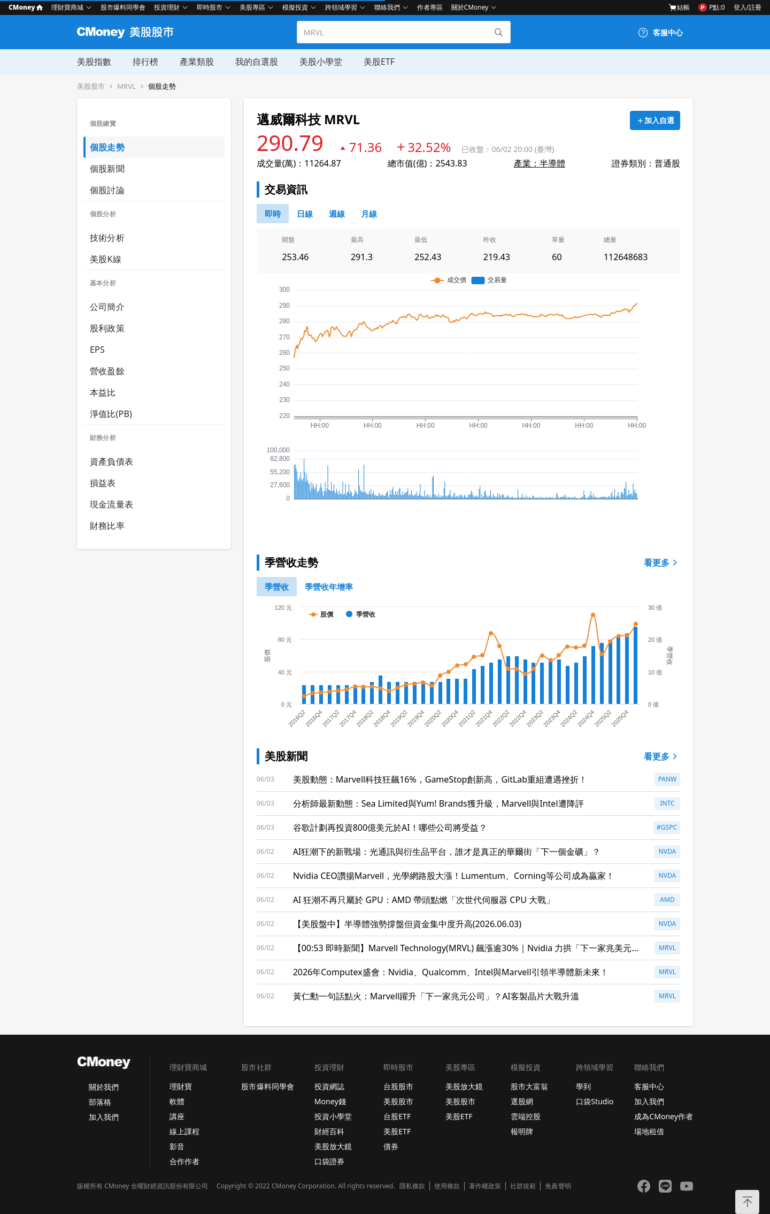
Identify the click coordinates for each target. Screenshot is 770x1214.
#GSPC (667, 827)
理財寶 (181, 1086)
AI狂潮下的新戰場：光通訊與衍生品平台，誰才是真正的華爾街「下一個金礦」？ (447, 852)
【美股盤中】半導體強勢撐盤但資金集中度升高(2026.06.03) (407, 924)
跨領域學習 (341, 7)
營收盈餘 (107, 371)
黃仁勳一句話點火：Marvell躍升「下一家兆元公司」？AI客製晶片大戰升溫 (436, 996)
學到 (583, 1086)
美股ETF (379, 61)
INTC (667, 803)
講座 (177, 1116)
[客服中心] (660, 32)
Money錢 (330, 1101)
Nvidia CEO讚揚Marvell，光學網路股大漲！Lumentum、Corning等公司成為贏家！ (453, 876)
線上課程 (184, 1131)
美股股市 (91, 86)
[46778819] (369, 213)
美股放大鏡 (333, 1146)
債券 (390, 1146)
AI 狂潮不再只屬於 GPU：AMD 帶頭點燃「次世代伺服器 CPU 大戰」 (424, 900)
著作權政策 (485, 1186)
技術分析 (107, 238)
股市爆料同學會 (123, 7)
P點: (711, 7)
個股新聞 (107, 168)
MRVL (126, 86)
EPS (97, 349)
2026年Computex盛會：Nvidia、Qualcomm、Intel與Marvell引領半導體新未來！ (451, 972)
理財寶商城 (67, 7)
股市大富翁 (529, 1086)
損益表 (103, 483)
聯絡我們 (387, 7)
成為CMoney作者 (663, 1116)
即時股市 (209, 7)
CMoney (26, 7)
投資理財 (167, 7)
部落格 (100, 1102)
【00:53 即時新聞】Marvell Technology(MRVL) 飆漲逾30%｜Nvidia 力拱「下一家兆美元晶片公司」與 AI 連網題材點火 (467, 948)
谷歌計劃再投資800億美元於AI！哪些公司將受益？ (390, 827)
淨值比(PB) (111, 414)
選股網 (522, 1101)
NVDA (667, 851)
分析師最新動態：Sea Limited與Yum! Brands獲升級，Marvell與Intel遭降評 (438, 803)
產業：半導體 (539, 163)
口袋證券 (329, 1161)
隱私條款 (412, 1186)
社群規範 (523, 1186)
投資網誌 (329, 1086)
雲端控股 (526, 1116)
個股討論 (107, 190)
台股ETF (397, 1116)
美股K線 (105, 259)
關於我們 (104, 1087)
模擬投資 (295, 7)
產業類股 (197, 61)
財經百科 (329, 1131)
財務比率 (107, 526)
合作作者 (184, 1161)
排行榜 (145, 61)
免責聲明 (558, 1186)
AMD (667, 899)
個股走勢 (162, 86)
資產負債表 (111, 461)
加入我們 (104, 1117)
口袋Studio (594, 1101)
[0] (273, 213)
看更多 (662, 562)
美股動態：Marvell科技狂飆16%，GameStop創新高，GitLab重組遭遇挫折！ (440, 779)
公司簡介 (107, 307)
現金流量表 (111, 504)
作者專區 (430, 7)
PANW (667, 779)
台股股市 (398, 1086)
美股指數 (94, 61)
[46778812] (337, 213)
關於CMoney (470, 7)
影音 (177, 1146)
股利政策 (107, 328)
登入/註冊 (747, 7)
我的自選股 (256, 61)
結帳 (679, 7)
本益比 (103, 392)
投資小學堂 (333, 1116)
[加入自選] (655, 120)
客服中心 (649, 1086)
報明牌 (522, 1131)
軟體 (177, 1101)
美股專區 (252, 7)
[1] (329, 586)
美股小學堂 (320, 61)
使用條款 (447, 1186)
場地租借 (649, 1131)
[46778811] (305, 213)
